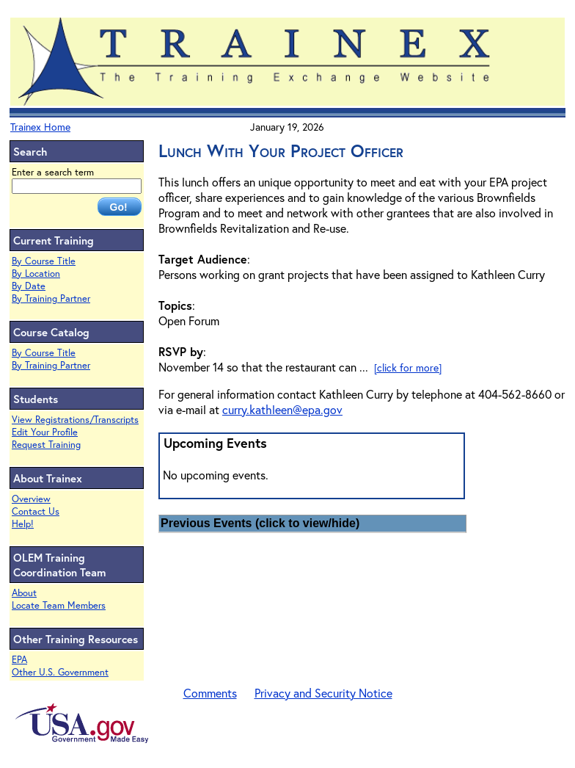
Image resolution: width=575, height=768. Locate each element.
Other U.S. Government (60, 672)
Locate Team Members (59, 605)
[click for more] (408, 367)
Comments (210, 692)
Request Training (46, 444)
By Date (28, 286)
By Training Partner (51, 298)
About (24, 593)
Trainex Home (40, 127)
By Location (36, 273)
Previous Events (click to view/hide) (260, 523)
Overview (31, 499)
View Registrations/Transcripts (75, 419)
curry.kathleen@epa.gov (282, 409)
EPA (19, 659)
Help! (23, 524)
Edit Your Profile (45, 432)
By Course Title (44, 261)
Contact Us (35, 511)
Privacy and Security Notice (323, 692)
